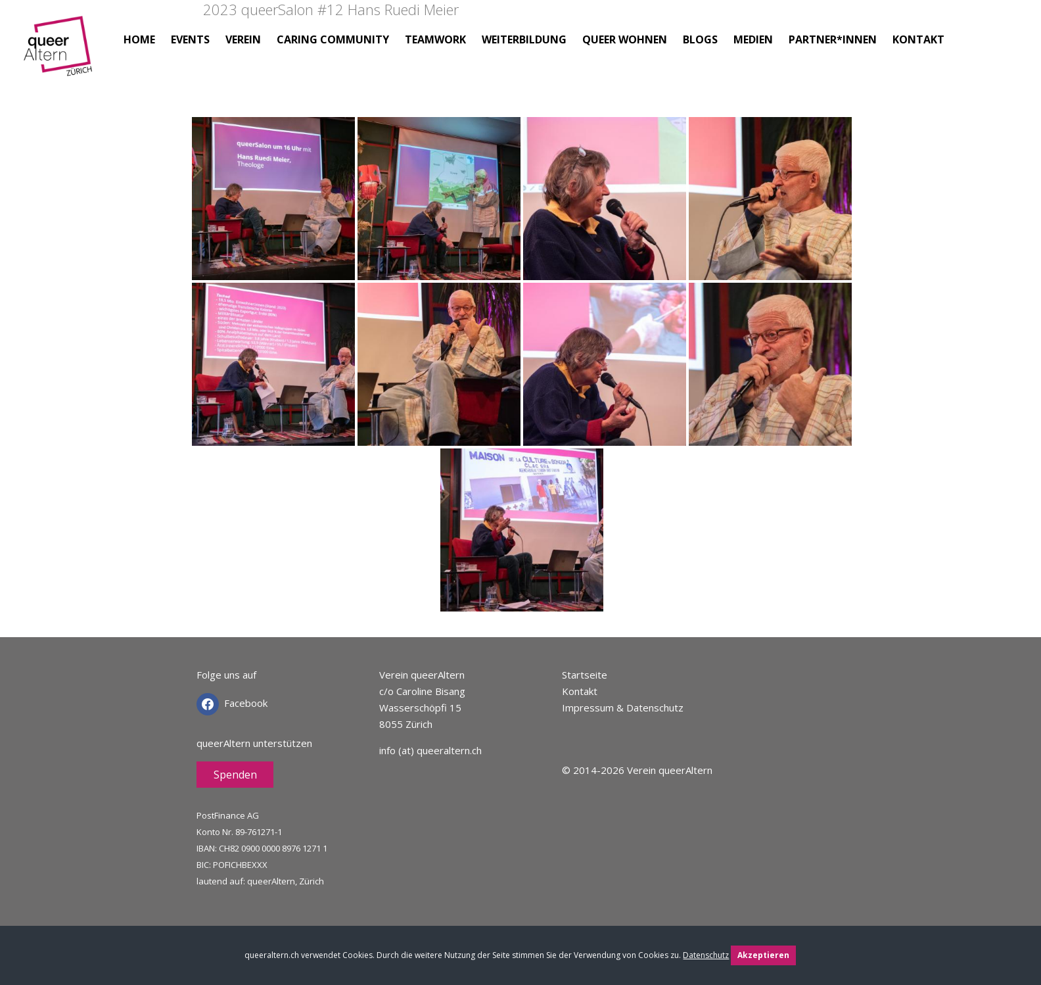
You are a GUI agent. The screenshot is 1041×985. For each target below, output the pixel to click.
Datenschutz (706, 955)
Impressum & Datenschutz (622, 707)
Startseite (584, 674)
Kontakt (579, 691)
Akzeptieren (763, 955)
